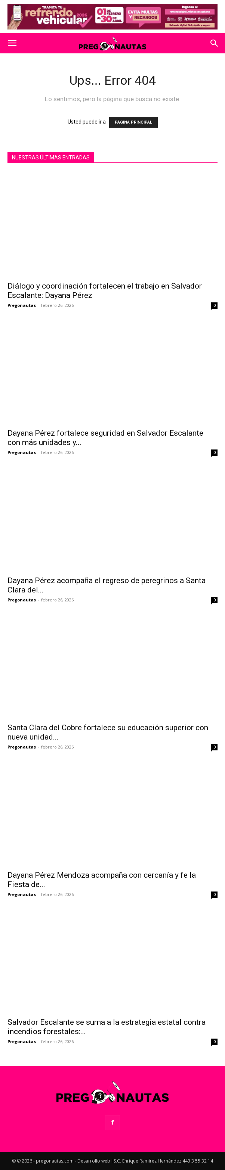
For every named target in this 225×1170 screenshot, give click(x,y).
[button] (12, 43)
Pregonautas (21, 305)
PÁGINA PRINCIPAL (133, 122)
